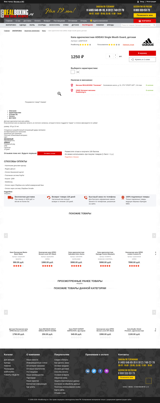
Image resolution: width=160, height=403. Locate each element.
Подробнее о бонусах (72, 157)
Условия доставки (61, 369)
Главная (9, 21)
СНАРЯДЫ (42, 25)
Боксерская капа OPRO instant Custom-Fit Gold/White (134, 253)
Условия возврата (61, 375)
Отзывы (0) (13, 114)
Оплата (37, 21)
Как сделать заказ (61, 363)
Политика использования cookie (67, 387)
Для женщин (9, 360)
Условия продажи (61, 366)
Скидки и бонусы (61, 360)
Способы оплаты (61, 372)
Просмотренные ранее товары (80, 281)
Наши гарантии (32, 381)
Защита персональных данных (66, 381)
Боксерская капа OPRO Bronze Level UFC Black (47, 253)
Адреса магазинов (100, 21)
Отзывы (84, 21)
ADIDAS (7, 142)
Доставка (27, 21)
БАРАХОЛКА (9, 372)
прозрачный (8, 139)
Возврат (47, 21)
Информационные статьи (36, 363)
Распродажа (87, 25)
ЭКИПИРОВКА (11, 25)
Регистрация (151, 2)
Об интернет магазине (35, 366)
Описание (12, 111)
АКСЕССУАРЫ (54, 25)
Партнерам (30, 378)
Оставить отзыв (49, 153)
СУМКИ (65, 25)
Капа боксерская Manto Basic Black (18, 253)
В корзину (142, 53)
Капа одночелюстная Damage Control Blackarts (105, 253)
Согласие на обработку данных (67, 384)
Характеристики (15, 113)
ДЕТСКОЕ (75, 25)
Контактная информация (36, 384)
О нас (18, 21)
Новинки (100, 25)
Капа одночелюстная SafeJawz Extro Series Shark (76, 253)
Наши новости (32, 360)
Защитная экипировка (31, 30)
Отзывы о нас (60, 393)
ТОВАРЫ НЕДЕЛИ (11, 375)
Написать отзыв (128, 45)
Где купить (30, 387)
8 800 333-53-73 (142, 10)
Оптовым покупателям (35, 369)
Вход (142, 2)
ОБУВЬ (32, 25)
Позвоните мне (145, 15)
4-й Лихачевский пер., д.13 (141, 387)
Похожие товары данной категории (80, 288)
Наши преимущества (35, 375)
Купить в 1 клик (142, 59)
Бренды (110, 25)
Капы (44, 30)
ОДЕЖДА (22, 25)
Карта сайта (59, 390)
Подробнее (8, 192)
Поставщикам (59, 21)
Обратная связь (60, 378)
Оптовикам (72, 21)
